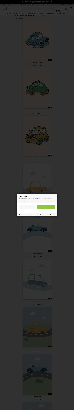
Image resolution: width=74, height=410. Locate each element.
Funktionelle (42, 214)
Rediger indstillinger (37, 210)
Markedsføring (32, 214)
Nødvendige (21, 214)
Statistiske (52, 214)
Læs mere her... (22, 201)
